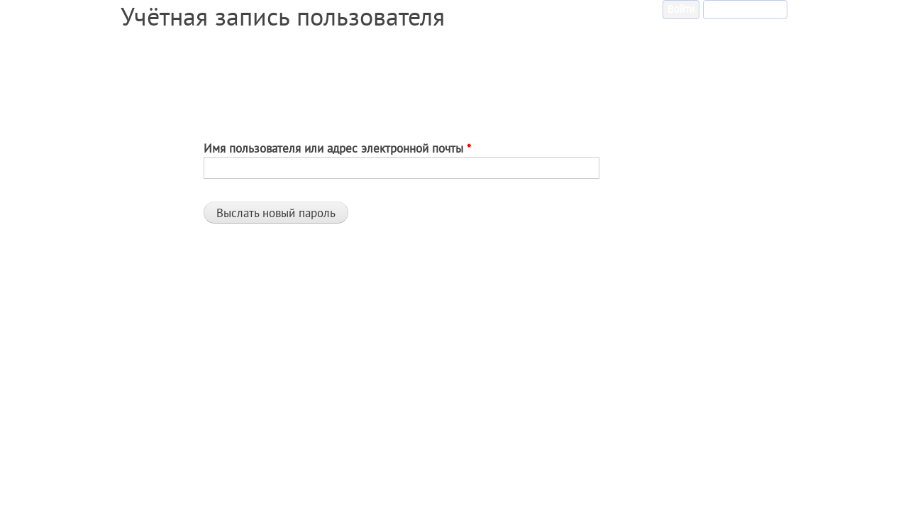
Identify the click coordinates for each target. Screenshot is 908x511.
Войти (681, 9)
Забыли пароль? (747, 7)
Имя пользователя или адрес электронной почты (337, 148)
